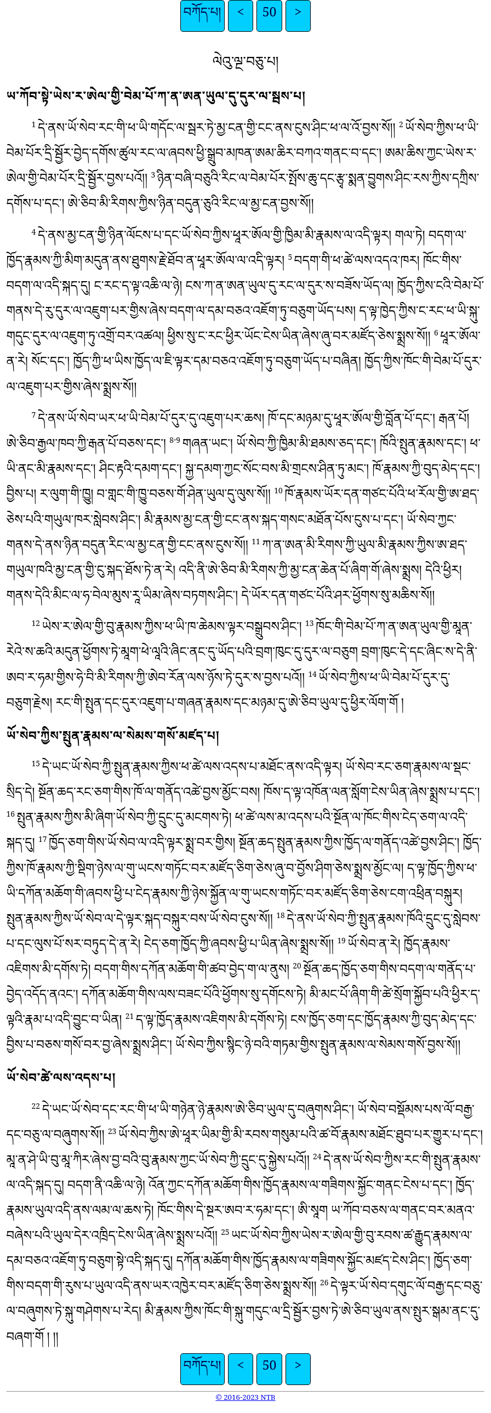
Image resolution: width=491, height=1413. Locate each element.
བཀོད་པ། (202, 16)
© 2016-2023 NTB (245, 1399)
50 (269, 16)
